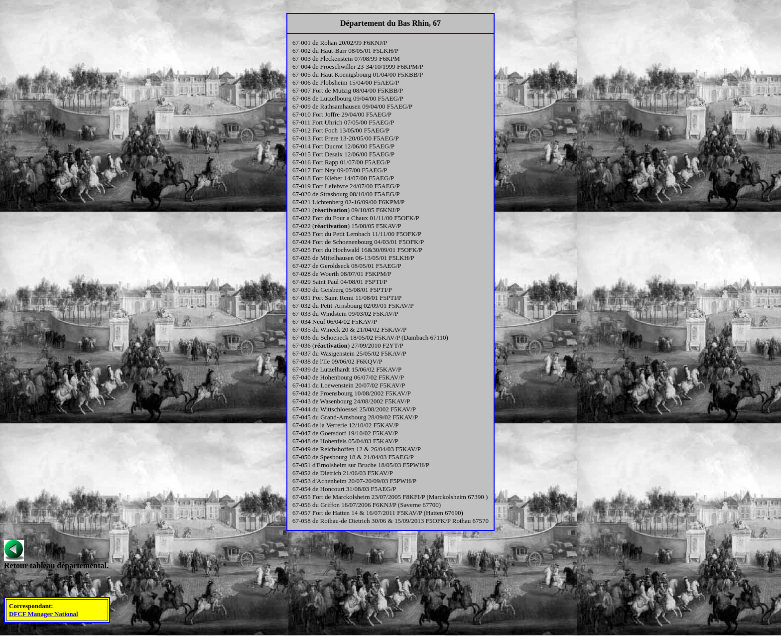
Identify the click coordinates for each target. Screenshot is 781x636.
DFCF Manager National (43, 614)
